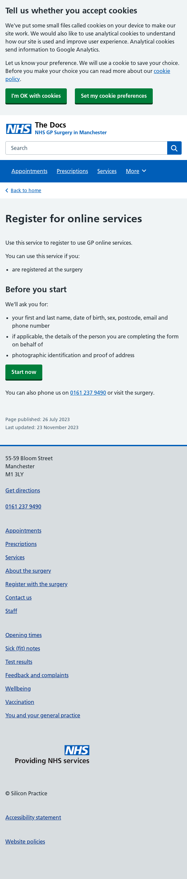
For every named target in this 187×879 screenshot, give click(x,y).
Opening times (23, 635)
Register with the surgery (36, 584)
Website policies (25, 841)
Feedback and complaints (36, 675)
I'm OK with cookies (36, 95)
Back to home (26, 190)
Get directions (22, 490)
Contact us (18, 597)
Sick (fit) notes (22, 648)
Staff (11, 611)
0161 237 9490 (88, 392)
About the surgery (28, 570)
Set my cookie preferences (114, 95)
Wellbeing (18, 688)
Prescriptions (72, 171)
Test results (18, 661)
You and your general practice (42, 715)
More (136, 171)
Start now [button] (23, 372)
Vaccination (19, 702)
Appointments (29, 171)
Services (106, 171)
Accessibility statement (33, 817)
